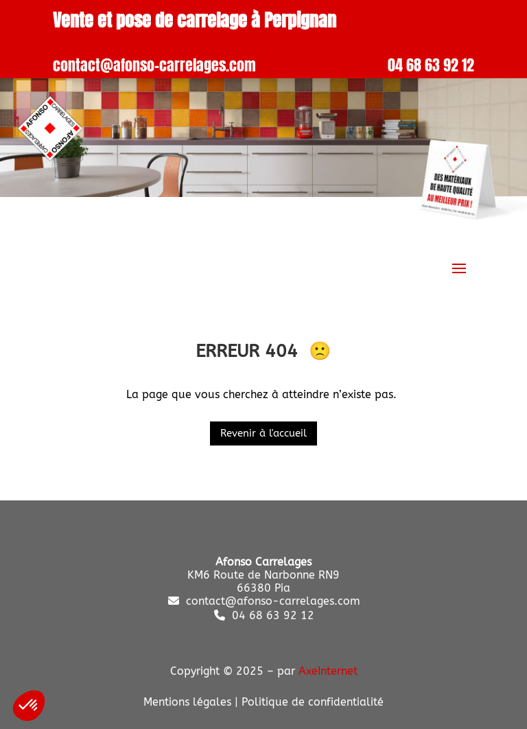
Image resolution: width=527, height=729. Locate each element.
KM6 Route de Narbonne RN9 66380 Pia (263, 574)
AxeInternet (328, 671)
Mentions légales (187, 701)
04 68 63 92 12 (431, 65)
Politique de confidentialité (313, 701)
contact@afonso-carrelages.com (154, 65)
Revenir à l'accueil (263, 433)
